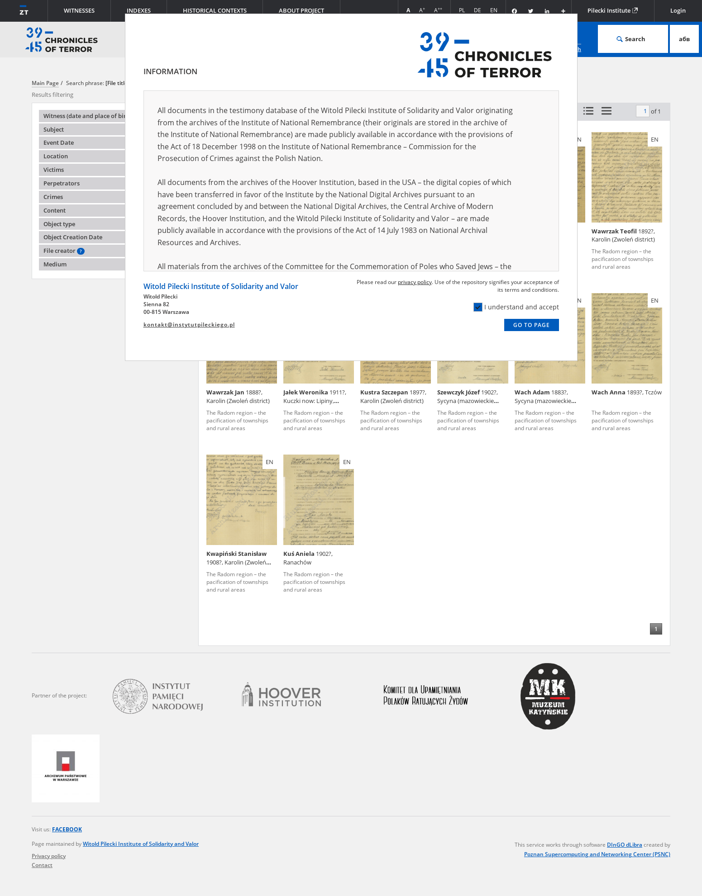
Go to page (531, 325)
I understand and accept (516, 307)
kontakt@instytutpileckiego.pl (189, 324)
